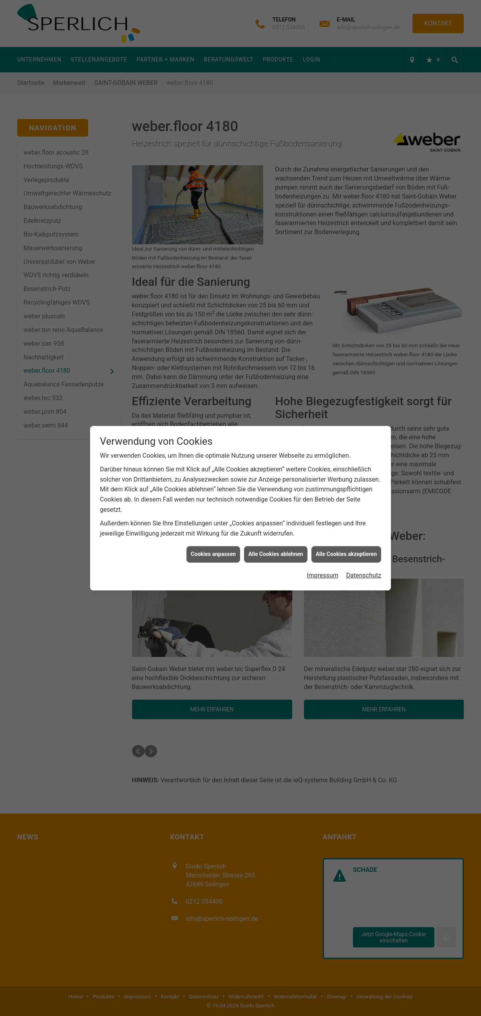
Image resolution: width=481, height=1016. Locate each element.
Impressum (322, 573)
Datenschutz (363, 573)
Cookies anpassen (213, 553)
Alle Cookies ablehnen (275, 553)
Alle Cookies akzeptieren (346, 553)
